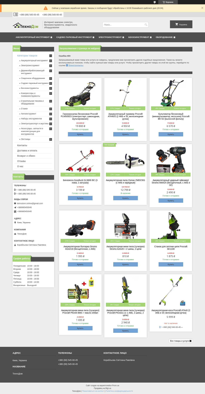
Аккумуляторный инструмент (33, 37)
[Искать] (146, 24)
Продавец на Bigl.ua (102, 388)
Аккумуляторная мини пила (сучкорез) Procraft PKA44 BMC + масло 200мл (80, 311)
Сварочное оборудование (33, 78)
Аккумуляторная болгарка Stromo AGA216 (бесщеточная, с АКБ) (80, 247)
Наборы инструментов (31, 118)
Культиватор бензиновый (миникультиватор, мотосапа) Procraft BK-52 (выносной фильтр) (170, 116)
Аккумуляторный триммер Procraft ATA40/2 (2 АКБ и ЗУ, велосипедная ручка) (125, 116)
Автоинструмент (28, 114)
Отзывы (21, 161)
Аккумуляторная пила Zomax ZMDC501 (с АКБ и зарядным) (125, 181)
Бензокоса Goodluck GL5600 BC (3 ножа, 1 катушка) (80, 181)
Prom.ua (115, 385)
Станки (24, 108)
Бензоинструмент (138, 37)
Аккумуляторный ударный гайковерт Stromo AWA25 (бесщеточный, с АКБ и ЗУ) (171, 182)
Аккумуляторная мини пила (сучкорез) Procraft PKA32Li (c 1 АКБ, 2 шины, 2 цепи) (125, 312)
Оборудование (164, 37)
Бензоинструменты (30, 88)
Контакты (22, 145)
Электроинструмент (110, 37)
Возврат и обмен (26, 155)
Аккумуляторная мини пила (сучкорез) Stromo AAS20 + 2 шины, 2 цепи (125, 247)
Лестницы (25, 139)
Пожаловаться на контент (93, 391)
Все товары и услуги (179, 341)
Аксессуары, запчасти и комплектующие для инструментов (32, 131)
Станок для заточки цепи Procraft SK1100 (170, 247)
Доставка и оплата (27, 150)
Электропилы (76, 65)
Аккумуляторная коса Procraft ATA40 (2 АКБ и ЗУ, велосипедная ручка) (171, 311)
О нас (20, 166)
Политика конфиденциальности (119, 391)
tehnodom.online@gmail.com (30, 203)
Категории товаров (27, 55)
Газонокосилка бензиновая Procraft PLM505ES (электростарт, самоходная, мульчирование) (80, 116)
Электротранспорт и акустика (34, 123)
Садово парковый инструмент (74, 37)
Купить (80, 134)
